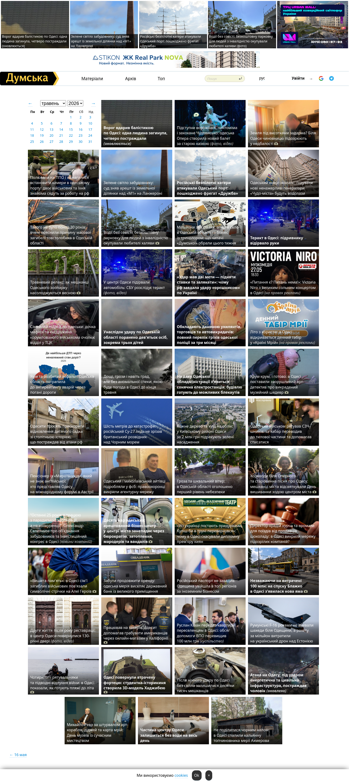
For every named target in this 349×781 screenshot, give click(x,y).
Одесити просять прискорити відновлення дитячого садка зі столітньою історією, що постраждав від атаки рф (57, 434)
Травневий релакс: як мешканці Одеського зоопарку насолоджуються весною (59, 287)
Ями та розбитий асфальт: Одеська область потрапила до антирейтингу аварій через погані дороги (62, 384)
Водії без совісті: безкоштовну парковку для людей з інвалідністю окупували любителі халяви (136, 238)
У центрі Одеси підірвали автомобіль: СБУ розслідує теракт (134, 287)
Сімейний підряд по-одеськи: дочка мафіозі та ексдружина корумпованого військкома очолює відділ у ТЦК (63, 334)
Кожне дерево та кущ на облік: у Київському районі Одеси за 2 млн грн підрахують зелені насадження (205, 434)
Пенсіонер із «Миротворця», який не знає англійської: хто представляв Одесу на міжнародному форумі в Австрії (62, 483)
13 (51, 129)
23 (80, 135)
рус (262, 78)
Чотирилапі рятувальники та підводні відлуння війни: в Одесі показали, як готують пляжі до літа (62, 685)
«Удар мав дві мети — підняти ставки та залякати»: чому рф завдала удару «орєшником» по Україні (208, 284)
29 (71, 141)
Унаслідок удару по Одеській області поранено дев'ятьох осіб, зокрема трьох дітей (136, 337)
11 (32, 129)
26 (42, 141)
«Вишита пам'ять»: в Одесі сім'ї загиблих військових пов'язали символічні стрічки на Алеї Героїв (63, 586)
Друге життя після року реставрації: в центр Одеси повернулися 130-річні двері (63, 636)
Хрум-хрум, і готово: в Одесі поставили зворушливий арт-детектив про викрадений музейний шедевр (277, 384)
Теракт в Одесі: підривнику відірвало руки (276, 240)
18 (32, 135)
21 (61, 135)
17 (90, 129)
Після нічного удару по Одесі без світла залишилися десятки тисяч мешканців (205, 685)
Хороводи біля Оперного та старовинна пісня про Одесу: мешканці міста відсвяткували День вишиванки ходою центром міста (283, 483)
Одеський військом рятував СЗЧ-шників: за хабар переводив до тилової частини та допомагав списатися (281, 434)
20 (51, 135)
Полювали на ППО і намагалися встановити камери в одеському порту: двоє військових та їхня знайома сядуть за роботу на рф (60, 185)
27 (51, 141)
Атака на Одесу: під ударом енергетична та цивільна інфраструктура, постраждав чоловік (278, 682)
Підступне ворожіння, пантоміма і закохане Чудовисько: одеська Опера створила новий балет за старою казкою (207, 135)
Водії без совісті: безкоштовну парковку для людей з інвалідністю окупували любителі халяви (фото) (241, 41)
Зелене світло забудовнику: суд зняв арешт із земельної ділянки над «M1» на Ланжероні (101, 41)
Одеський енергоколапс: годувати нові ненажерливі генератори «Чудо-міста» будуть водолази (281, 188)
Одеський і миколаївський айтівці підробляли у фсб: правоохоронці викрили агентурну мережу (135, 486)
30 (80, 141)
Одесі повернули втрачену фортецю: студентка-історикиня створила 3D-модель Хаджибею (135, 685)
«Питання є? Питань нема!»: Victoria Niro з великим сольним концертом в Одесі (283, 287)
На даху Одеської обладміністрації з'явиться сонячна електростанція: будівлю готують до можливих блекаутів (209, 384)
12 (42, 129)
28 (61, 141)
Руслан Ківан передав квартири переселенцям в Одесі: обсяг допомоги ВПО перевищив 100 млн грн (206, 633)
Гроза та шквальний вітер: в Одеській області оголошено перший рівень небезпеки (205, 486)
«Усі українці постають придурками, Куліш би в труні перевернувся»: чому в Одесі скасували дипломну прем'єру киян (210, 533)
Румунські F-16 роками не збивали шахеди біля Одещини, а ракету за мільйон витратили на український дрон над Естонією (282, 633)
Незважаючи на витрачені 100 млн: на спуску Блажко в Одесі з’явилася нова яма (279, 586)
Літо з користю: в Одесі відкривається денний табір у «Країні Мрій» (282, 337)
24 (90, 135)
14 (61, 129)
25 (32, 141)
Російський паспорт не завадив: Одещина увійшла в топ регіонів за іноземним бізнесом (207, 586)
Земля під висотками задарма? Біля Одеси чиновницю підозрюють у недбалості (283, 138)
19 (42, 135)
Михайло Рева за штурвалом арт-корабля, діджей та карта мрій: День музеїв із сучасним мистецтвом (97, 732)
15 (71, 129)
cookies (181, 775)
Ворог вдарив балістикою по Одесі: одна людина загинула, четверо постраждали (136, 135)
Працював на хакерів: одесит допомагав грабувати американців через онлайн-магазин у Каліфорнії (136, 635)
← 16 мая (18, 754)
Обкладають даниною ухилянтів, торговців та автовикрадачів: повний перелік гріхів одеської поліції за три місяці (209, 334)
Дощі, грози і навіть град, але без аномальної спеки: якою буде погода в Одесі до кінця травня (133, 384)
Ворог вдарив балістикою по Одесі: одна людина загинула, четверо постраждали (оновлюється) (34, 41)
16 (80, 129)
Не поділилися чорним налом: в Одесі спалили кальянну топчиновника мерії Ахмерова (242, 735)
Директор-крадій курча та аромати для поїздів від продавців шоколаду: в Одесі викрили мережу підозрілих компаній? (283, 533)
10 (90, 123)
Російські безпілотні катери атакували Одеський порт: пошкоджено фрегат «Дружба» (170, 41)
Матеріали (92, 78)
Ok (196, 775)
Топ (161, 78)
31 (90, 141)
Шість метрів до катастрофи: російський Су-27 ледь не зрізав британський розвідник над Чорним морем (133, 434)
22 (71, 135)
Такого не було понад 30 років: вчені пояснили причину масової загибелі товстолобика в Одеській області (61, 235)
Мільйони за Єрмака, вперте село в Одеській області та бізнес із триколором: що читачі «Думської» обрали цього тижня (208, 235)
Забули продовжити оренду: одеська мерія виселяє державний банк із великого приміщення (135, 586)
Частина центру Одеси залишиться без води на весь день (168, 735)
